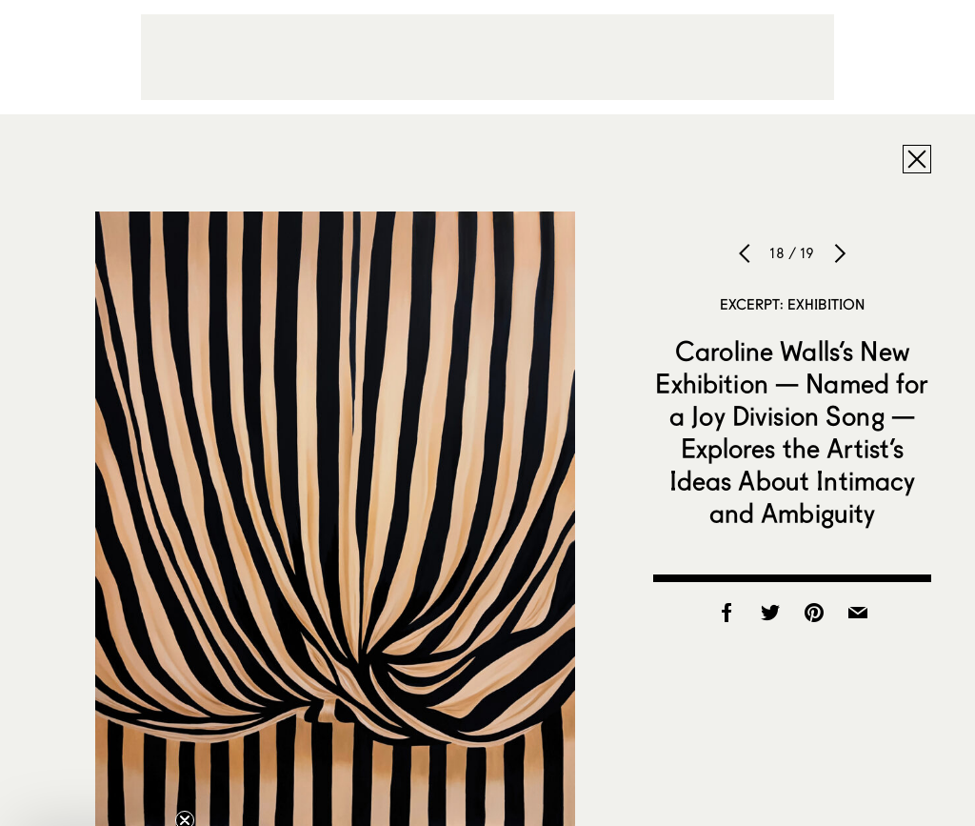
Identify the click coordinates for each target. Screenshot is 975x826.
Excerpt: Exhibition (793, 303)
